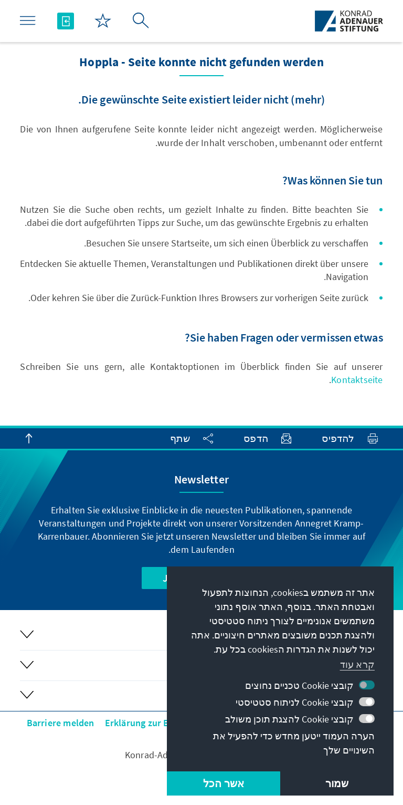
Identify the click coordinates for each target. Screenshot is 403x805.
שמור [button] (337, 783)
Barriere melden (60, 723)
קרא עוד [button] (357, 664)
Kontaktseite (357, 380)
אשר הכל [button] (223, 783)
